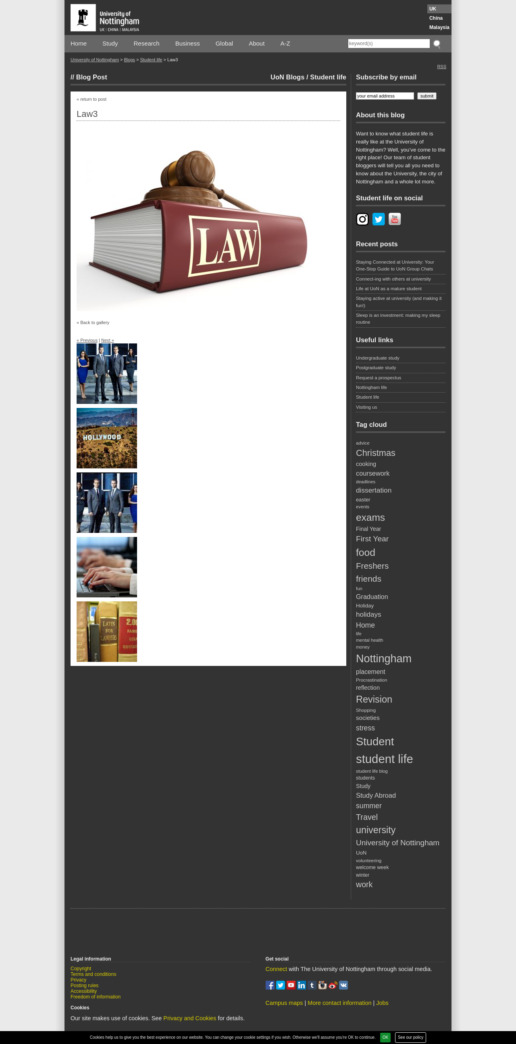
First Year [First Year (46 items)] (372, 538)
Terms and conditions (93, 974)
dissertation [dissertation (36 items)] (373, 490)
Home (79, 43)
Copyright (81, 968)
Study (110, 43)
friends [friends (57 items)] (368, 578)
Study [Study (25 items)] (363, 786)
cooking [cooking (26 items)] (366, 464)
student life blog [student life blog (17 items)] (372, 771)
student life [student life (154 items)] (384, 758)
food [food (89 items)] (365, 552)
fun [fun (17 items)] (359, 588)
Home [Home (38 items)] (365, 625)
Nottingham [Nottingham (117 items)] (384, 659)
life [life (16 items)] (359, 633)
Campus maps (284, 1003)
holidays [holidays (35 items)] (368, 614)
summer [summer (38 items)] (369, 806)
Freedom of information (96, 997)
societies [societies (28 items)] (368, 717)
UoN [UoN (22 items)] (361, 853)
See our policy (410, 1037)
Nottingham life (371, 387)
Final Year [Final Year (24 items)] (368, 529)
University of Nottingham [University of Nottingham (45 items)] (397, 842)
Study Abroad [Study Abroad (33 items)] (376, 795)
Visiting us (366, 407)
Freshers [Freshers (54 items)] (372, 565)
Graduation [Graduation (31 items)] (372, 596)
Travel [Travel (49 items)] (367, 817)
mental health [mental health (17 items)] (369, 640)
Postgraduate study (376, 367)
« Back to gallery (93, 322)
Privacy (78, 980)
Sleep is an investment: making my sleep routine (398, 318)
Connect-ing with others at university (393, 279)
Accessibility (84, 991)
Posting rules (84, 985)
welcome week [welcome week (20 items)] (372, 867)
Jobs (382, 1003)
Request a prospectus (378, 377)
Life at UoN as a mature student (389, 288)
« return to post (91, 99)
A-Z (285, 43)
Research (147, 43)
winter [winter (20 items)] (362, 875)
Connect (276, 969)
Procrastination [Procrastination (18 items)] (371, 679)
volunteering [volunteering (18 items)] (368, 860)
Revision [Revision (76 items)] (374, 699)
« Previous (87, 340)
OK (385, 1037)
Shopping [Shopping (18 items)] (366, 710)
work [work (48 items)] (364, 884)
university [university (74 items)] (375, 830)
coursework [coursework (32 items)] (372, 473)
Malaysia (439, 27)
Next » (107, 340)
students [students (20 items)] (365, 778)
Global (224, 43)
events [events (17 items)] (362, 506)
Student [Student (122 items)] (375, 741)
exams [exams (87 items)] (370, 517)
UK (432, 9)
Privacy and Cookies (189, 1018)
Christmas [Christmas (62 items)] (375, 453)
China (436, 18)
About (256, 43)
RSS (441, 66)
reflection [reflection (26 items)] (368, 687)
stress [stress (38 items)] (365, 728)
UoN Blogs (287, 77)
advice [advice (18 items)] (363, 442)
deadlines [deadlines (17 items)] (365, 481)
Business (187, 43)
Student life (151, 59)
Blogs (129, 59)
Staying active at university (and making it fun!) (398, 302)
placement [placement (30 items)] (370, 671)
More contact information (339, 1003)
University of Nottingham (95, 59)
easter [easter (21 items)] (363, 500)
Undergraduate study (377, 358)
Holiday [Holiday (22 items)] (365, 606)
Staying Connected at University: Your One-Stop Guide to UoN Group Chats (395, 265)
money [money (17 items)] (363, 647)
